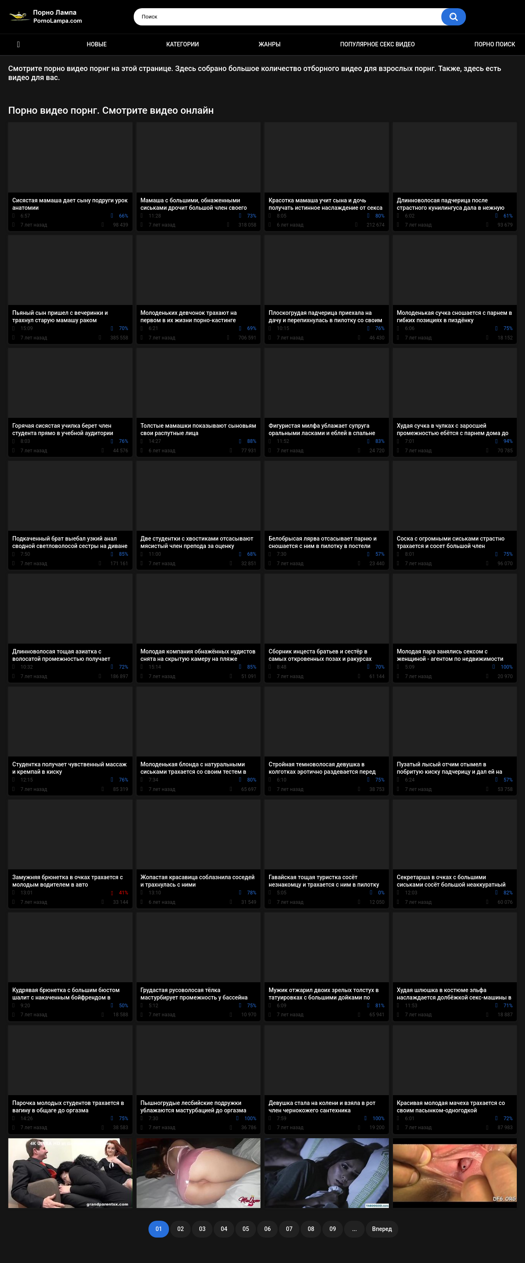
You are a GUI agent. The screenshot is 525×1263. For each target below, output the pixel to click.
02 (180, 1229)
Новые (96, 44)
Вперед (382, 1229)
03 (202, 1229)
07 (289, 1229)
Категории (182, 44)
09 (332, 1229)
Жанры (269, 44)
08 (311, 1229)
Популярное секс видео (377, 44)
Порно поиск (495, 44)
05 (245, 1229)
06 (267, 1229)
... (354, 1229)
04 (224, 1229)
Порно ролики (18, 44)
